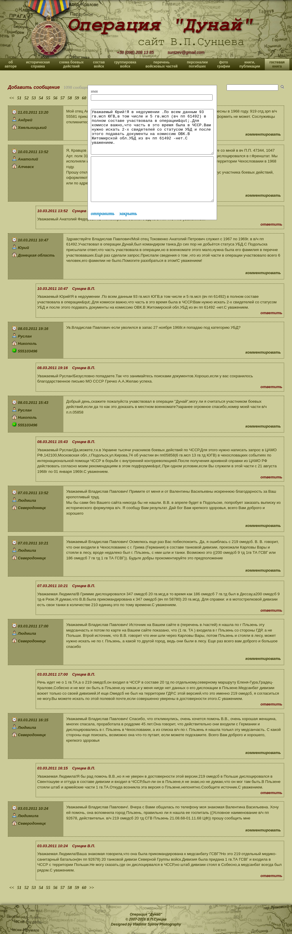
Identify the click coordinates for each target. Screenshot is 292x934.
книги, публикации (249, 64)
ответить (271, 224)
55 (48, 98)
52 (26, 98)
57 (62, 98)
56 (55, 98)
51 (19, 98)
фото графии (223, 64)
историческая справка (38, 64)
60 (84, 98)
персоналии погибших (197, 64)
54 (41, 98)
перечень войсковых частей (161, 64)
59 (77, 98)
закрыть (128, 231)
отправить (102, 231)
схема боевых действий (71, 64)
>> (91, 887)
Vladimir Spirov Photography (157, 924)
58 (69, 98)
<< (11, 98)
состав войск (99, 64)
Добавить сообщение (34, 87)
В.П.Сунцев (157, 919)
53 (34, 98)
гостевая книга (277, 64)
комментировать (263, 134)
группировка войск (125, 64)
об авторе (11, 64)
